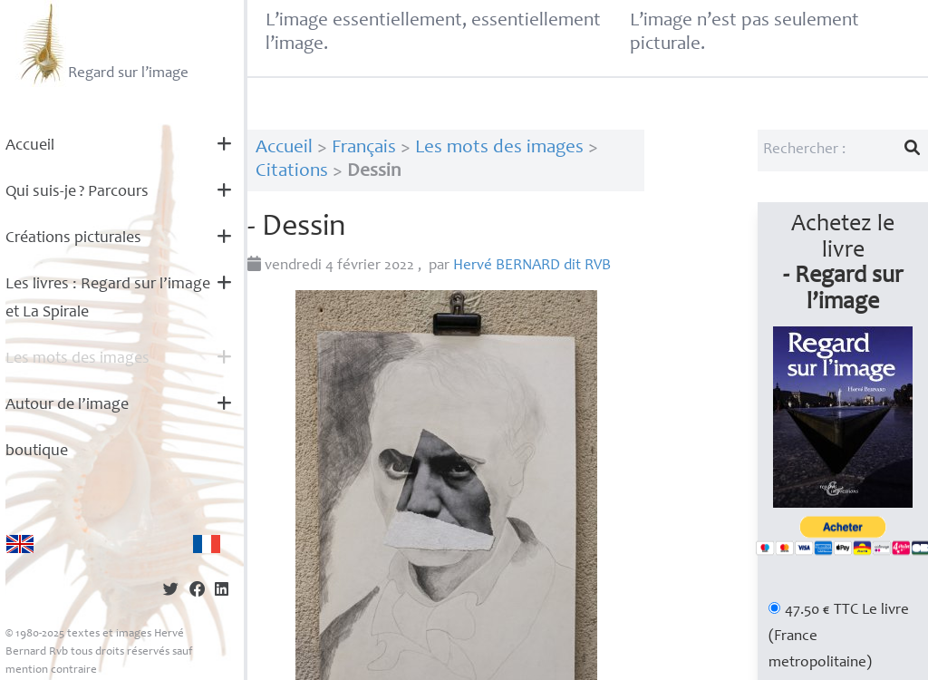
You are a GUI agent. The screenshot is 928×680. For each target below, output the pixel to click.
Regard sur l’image (101, 43)
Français (364, 148)
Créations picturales (73, 238)
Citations (292, 171)
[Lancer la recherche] (912, 150)
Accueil (29, 146)
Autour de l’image (67, 405)
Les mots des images (77, 359)
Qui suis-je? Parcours (77, 192)
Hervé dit (532, 266)
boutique (36, 451)
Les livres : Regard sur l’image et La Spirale (107, 299)
